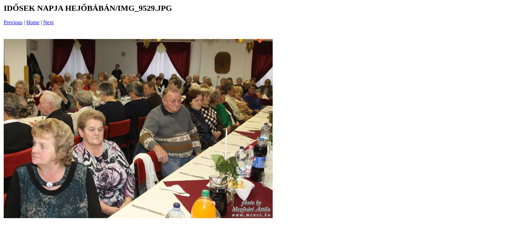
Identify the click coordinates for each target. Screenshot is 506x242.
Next (48, 22)
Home (32, 22)
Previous (13, 22)
